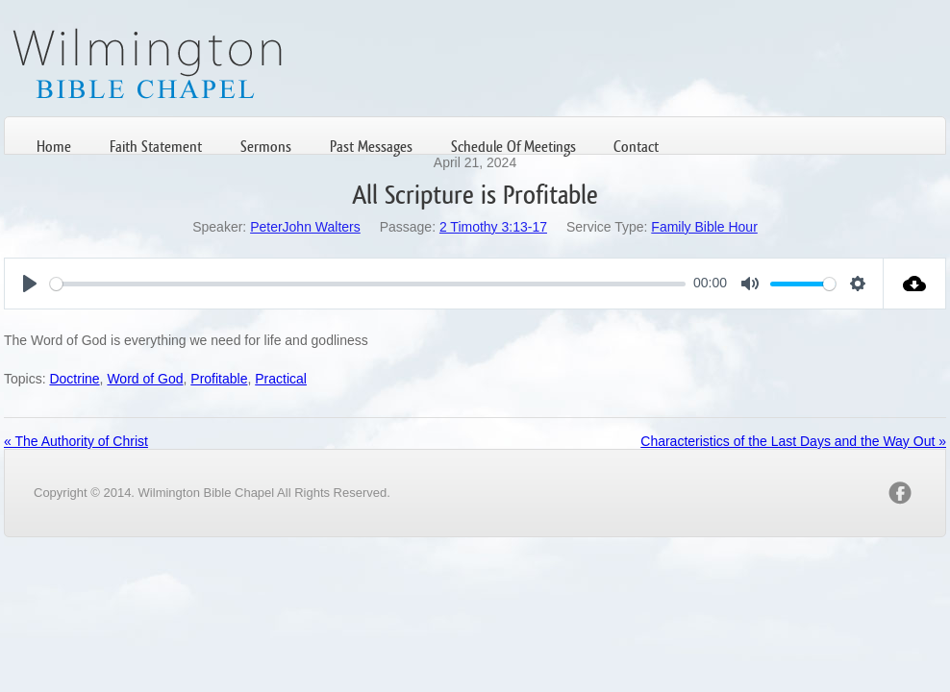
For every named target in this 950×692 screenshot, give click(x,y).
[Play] (29, 283)
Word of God (145, 378)
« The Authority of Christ (76, 441)
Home (54, 146)
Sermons (265, 146)
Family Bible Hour (704, 227)
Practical (281, 378)
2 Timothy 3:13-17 (493, 227)
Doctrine (74, 378)
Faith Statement (156, 146)
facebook (900, 493)
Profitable (218, 378)
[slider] (368, 284)
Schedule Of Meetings (513, 146)
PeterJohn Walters (305, 227)
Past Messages (371, 146)
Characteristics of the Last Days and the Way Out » (793, 441)
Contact (636, 146)
